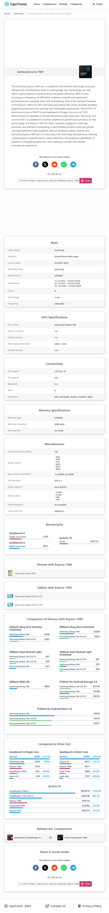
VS (50, 837)
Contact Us (58, 906)
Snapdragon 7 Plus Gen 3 (21, 796)
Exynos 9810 (15, 810)
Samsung (18, 13)
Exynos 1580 (15, 766)
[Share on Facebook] (36, 164)
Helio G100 (64, 771)
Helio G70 (14, 776)
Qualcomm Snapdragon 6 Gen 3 (30, 837)
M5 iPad (13, 756)
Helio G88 (64, 776)
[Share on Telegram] (73, 164)
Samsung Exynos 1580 (75, 837)
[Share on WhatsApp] (64, 164)
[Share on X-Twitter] (45, 164)
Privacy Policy (92, 906)
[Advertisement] (54, 40)
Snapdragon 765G (18, 771)
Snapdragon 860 (17, 805)
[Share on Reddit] (54, 164)
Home (37, 4)
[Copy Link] (85, 180)
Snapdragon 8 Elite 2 (19, 791)
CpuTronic (15, 4)
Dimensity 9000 (16, 761)
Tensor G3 (64, 761)
